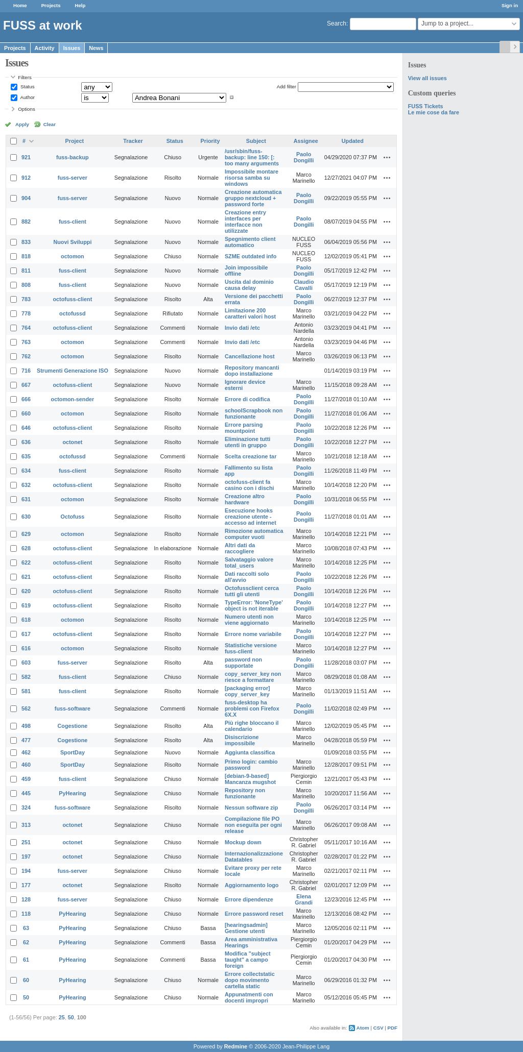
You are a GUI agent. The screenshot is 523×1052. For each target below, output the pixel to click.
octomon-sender (72, 399)
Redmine (236, 1046)
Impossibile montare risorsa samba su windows (251, 177)
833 (26, 242)
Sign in (510, 5)
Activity (45, 48)
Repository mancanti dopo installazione (252, 370)
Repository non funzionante (245, 793)
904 (26, 198)
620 (26, 591)
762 (26, 356)
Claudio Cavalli (304, 285)
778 (26, 313)
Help (80, 5)
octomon (72, 256)
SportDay (72, 752)
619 (26, 605)
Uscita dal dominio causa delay (249, 285)
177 (26, 885)
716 (26, 371)
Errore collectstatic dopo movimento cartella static (250, 980)
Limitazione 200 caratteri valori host (250, 313)
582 (26, 677)
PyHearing (72, 793)
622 (26, 562)
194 (26, 871)
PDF (392, 1028)
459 (26, 779)
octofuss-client (72, 299)
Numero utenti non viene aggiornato (249, 620)
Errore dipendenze (249, 899)
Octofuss (73, 516)
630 (26, 516)
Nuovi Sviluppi (72, 242)
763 (26, 342)
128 (26, 899)
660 (26, 413)
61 (26, 960)
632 (26, 485)
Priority (210, 141)
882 (26, 221)
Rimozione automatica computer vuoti (254, 534)
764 (26, 328)
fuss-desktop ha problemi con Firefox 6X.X (252, 708)
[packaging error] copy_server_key (247, 691)
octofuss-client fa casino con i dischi (249, 485)
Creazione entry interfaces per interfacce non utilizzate (245, 221)
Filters (24, 77)
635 (26, 456)
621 (26, 577)
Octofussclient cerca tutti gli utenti (252, 591)
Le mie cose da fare (433, 112)
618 (26, 620)
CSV (378, 1028)
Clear (49, 124)
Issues (72, 48)
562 (26, 708)
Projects (51, 5)
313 (26, 825)
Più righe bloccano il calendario (252, 726)
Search (336, 23)
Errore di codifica (247, 399)
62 (26, 942)
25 (62, 1017)
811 (26, 270)
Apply (22, 124)
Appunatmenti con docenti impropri (249, 997)
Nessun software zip (251, 807)
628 (26, 548)
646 (26, 428)
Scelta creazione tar (250, 456)
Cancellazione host (250, 356)
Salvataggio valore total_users (249, 562)
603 (26, 662)
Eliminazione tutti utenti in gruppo (247, 442)
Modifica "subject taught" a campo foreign (248, 959)
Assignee (306, 141)
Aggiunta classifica (250, 752)
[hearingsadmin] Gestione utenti (246, 928)
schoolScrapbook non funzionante (253, 413)
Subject (256, 141)
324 (26, 807)
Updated (353, 141)
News (96, 48)
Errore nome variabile (253, 634)
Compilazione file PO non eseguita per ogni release (253, 825)
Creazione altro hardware (245, 499)
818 (26, 256)
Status (26, 86)
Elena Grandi (304, 899)
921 (26, 157)
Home (20, 5)
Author (27, 97)
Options (26, 109)
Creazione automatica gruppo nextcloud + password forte (253, 198)
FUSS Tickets (425, 106)
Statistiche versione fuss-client (251, 648)
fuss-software (72, 708)
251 (26, 842)
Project (74, 141)
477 (26, 740)
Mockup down (243, 842)
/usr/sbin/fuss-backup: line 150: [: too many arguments (252, 157)
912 (26, 178)
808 (26, 285)
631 (26, 499)
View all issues (427, 78)
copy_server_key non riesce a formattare (253, 677)
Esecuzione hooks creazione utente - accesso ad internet (250, 516)
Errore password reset (254, 914)
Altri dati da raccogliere (240, 548)
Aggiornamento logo (252, 885)
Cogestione (73, 726)
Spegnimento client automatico (250, 242)
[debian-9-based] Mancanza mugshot (250, 779)
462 (26, 752)
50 (26, 997)
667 (26, 385)
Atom (362, 1028)
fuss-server (72, 178)
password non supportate (243, 662)
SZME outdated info (250, 256)
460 (26, 765)
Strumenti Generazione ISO (72, 371)
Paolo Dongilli (304, 157)
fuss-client (72, 221)
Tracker (132, 141)
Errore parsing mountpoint (244, 428)
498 (26, 726)
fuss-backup (72, 157)
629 (26, 534)
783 (26, 299)
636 (26, 442)
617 (26, 634)
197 (26, 856)
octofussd (72, 313)
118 (26, 914)
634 (26, 471)
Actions (387, 157)
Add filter (286, 86)
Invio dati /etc (242, 328)
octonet (72, 442)
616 (26, 648)
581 (26, 691)
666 (26, 399)
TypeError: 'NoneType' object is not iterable (254, 605)
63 (26, 928)
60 (26, 980)
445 (26, 793)
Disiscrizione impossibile (242, 740)
